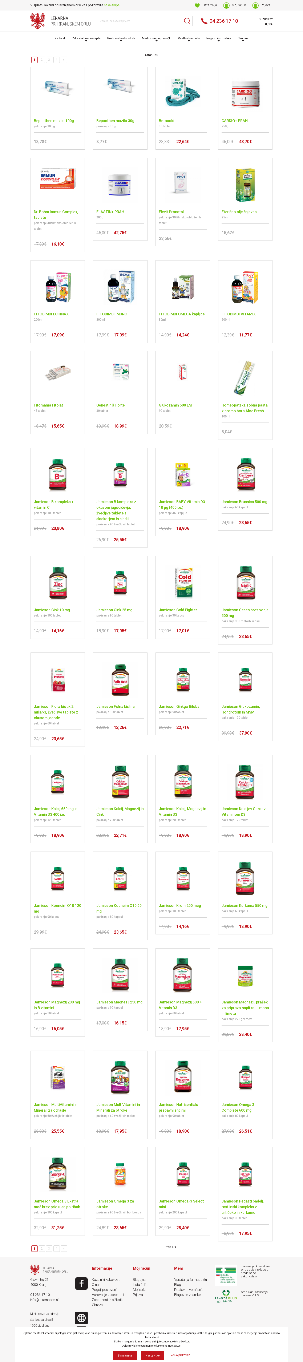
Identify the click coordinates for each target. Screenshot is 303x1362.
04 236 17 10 (40, 1295)
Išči (187, 21)
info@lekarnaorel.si (44, 1300)
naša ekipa (112, 5)
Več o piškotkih (180, 1355)
